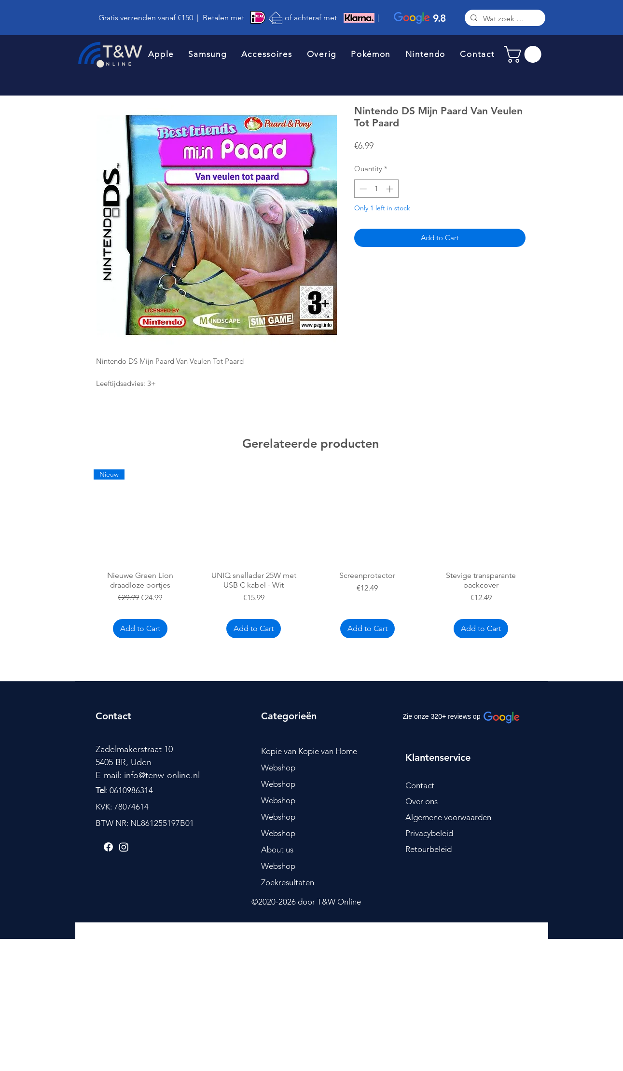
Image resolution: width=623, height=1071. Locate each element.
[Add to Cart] (140, 628)
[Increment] (390, 189)
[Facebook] (108, 847)
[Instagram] (124, 847)
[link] (524, 54)
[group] (310, 555)
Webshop (278, 767)
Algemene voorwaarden (448, 817)
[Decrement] (362, 189)
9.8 (439, 18)
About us (277, 849)
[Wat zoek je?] (504, 19)
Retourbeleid (428, 849)
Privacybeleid (429, 833)
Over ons (421, 801)
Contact (419, 785)
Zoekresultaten (287, 882)
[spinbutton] (376, 189)
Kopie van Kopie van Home (309, 751)
